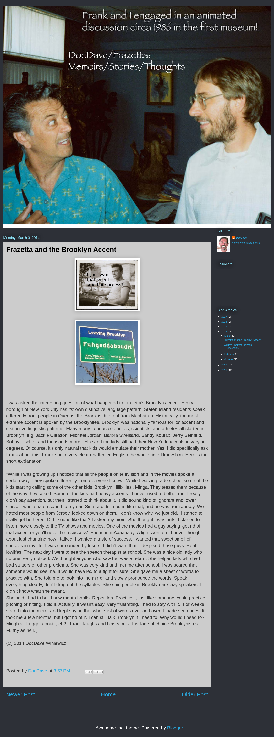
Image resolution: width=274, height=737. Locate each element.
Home (108, 694)
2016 (224, 321)
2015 (224, 326)
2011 (224, 370)
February (229, 354)
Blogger (175, 727)
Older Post (195, 694)
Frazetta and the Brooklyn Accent (242, 339)
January (229, 359)
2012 (224, 365)
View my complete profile (246, 242)
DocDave (241, 237)
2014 (224, 331)
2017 (224, 316)
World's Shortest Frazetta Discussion (238, 346)
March (228, 335)
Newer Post (20, 694)
